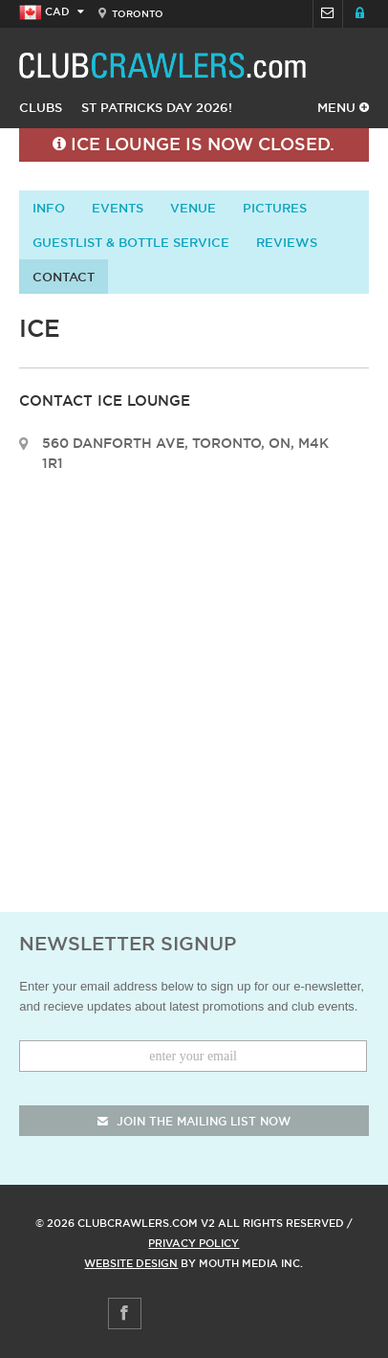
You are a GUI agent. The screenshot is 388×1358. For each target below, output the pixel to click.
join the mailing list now (194, 1121)
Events (117, 207)
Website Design (131, 1263)
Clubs (40, 107)
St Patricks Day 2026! (156, 107)
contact (63, 276)
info (48, 207)
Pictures (275, 207)
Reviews (286, 242)
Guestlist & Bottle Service (130, 242)
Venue (193, 207)
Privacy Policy (193, 1243)
